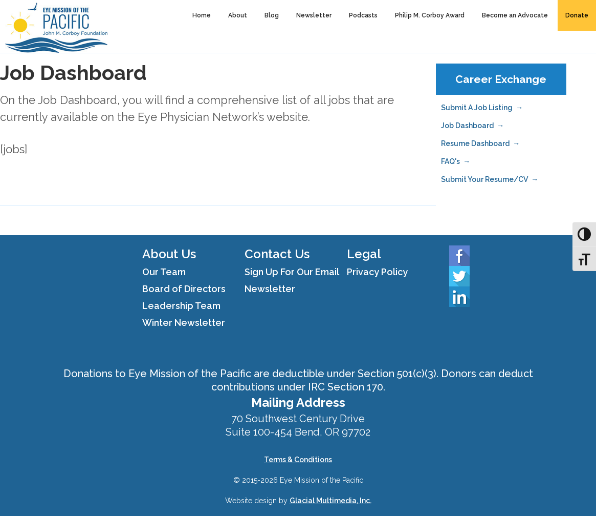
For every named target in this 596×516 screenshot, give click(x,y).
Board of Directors (184, 288)
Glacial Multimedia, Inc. (330, 501)
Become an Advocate (515, 15)
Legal (364, 253)
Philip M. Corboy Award (430, 15)
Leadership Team (181, 305)
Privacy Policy (377, 271)
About (237, 15)
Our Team (164, 271)
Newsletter (314, 15)
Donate (576, 15)
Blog (271, 15)
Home (201, 15)
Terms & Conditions (298, 460)
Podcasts (363, 15)
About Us (169, 253)
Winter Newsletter (183, 322)
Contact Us (277, 253)
